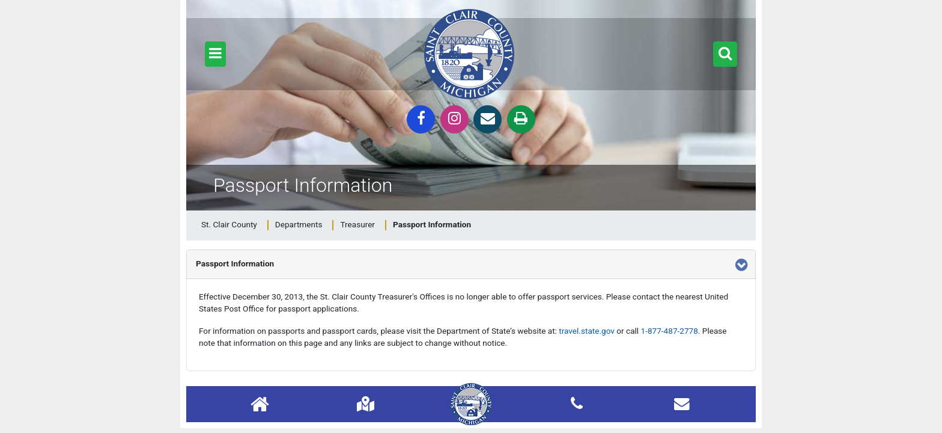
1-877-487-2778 (669, 331)
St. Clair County (229, 224)
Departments (299, 224)
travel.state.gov (587, 331)
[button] (215, 54)
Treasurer (357, 224)
